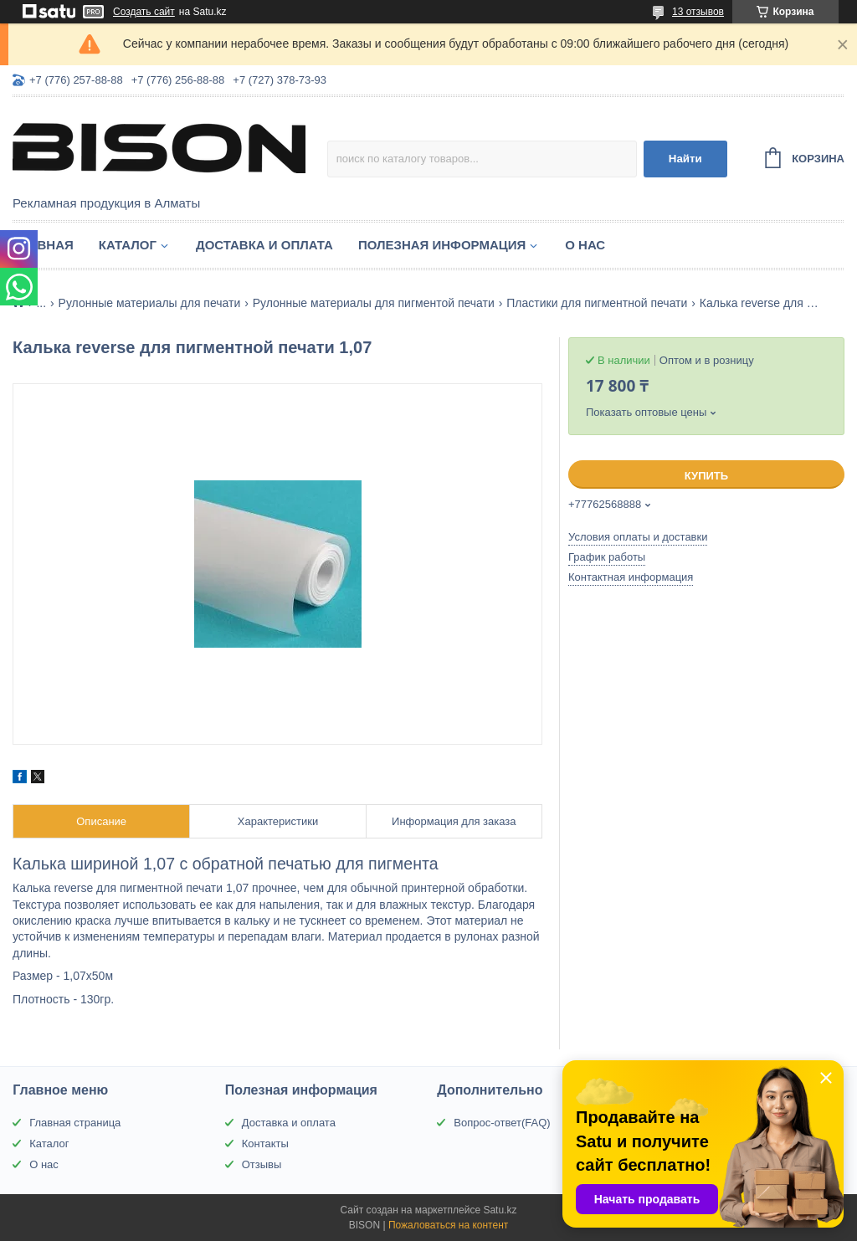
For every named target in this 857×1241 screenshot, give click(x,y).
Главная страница (75, 1122)
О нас (585, 244)
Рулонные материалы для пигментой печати (374, 303)
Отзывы (262, 1164)
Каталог (128, 244)
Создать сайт (144, 12)
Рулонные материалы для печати (150, 303)
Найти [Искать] (685, 158)
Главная (43, 244)
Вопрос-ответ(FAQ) (502, 1122)
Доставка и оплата (264, 244)
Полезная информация (442, 244)
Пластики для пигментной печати (596, 303)
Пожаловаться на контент (448, 1225)
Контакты (265, 1143)
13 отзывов (698, 12)
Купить (706, 475)
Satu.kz (499, 1210)
